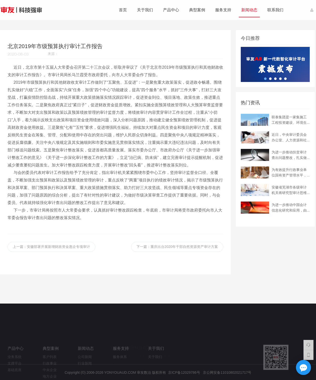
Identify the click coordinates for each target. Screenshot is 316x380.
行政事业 (50, 372)
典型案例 (197, 10)
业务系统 (15, 366)
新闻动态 (249, 10)
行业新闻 (85, 372)
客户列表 (50, 366)
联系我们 (275, 10)
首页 (123, 10)
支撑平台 (15, 372)
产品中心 (171, 10)
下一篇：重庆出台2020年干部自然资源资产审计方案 (177, 247)
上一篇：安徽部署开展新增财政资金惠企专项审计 (51, 247)
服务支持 (223, 10)
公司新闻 (85, 366)
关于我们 (145, 10)
